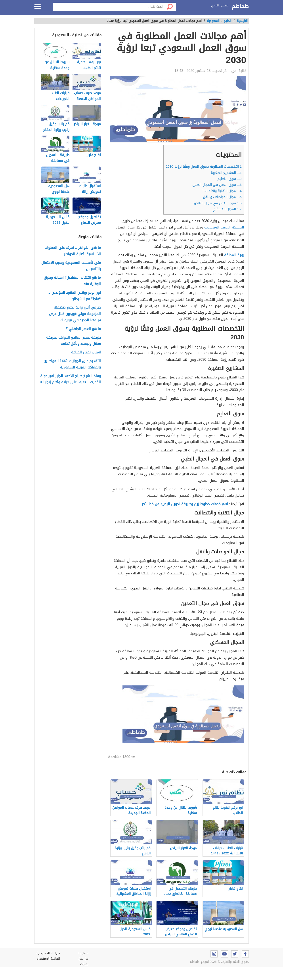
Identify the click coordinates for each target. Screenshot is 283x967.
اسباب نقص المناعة (86, 352)
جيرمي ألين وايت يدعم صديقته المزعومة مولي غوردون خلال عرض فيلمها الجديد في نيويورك (75, 313)
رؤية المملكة (234, 254)
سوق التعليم (229, 179)
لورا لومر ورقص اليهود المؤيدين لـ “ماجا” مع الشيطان (75, 296)
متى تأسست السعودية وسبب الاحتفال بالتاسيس (71, 266)
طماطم (240, 6)
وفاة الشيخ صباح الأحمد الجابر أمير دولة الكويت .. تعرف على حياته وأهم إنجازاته (70, 379)
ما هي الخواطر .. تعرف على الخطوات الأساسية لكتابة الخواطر (72, 251)
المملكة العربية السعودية (224, 227)
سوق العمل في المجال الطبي (217, 185)
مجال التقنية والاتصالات (222, 191)
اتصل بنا (83, 953)
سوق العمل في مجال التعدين (217, 203)
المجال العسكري (227, 209)
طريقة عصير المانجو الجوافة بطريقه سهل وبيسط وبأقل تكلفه (73, 340)
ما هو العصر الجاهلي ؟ (83, 329)
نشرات (84, 964)
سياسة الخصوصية (48, 953)
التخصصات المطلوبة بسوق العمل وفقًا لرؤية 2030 (204, 166)
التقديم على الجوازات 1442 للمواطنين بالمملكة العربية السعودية (72, 364)
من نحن (83, 958)
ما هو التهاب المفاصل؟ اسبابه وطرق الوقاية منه (72, 280)
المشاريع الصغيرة (226, 173)
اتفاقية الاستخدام (48, 958)
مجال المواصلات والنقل (222, 197)
